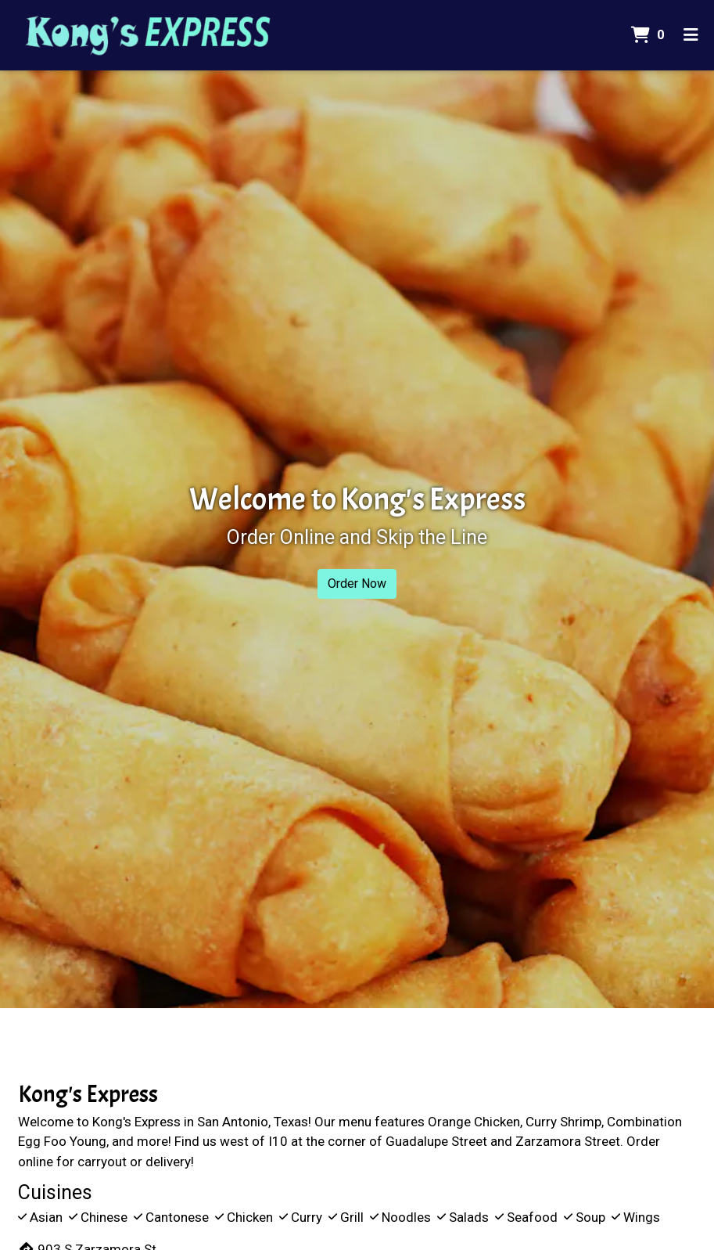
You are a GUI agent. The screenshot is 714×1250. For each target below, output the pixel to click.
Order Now (357, 583)
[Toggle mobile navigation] (691, 35)
